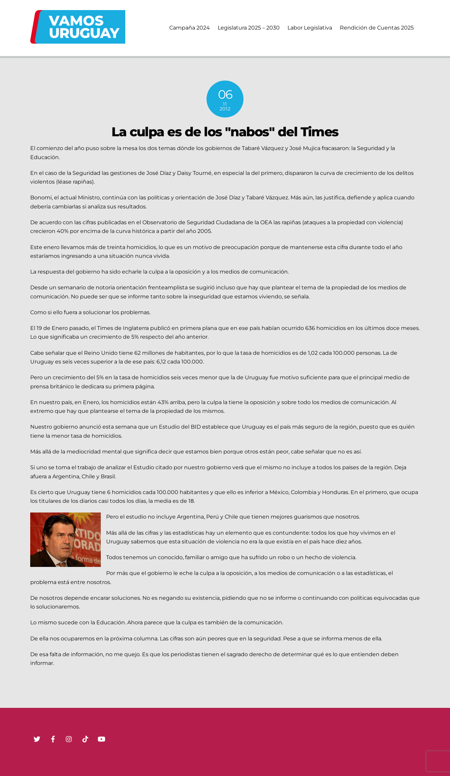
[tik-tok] (85, 738)
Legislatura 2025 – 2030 (249, 28)
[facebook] (53, 738)
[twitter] (37, 738)
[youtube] (101, 738)
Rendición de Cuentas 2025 (377, 28)
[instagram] (69, 738)
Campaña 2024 (189, 28)
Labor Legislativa (309, 28)
